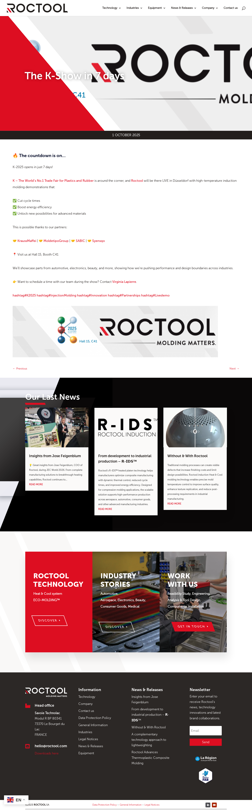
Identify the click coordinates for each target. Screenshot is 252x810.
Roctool (137, 181)
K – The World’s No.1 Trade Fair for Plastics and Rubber (53, 181)
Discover (48, 620)
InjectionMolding (56, 295)
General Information (93, 725)
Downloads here (47, 753)
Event (32, 66)
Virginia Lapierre (124, 282)
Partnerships (124, 295)
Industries (133, 8)
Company (208, 8)
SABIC (80, 241)
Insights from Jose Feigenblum (55, 456)
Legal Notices (88, 739)
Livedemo (155, 295)
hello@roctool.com (51, 746)
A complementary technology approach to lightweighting (149, 739)
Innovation (92, 295)
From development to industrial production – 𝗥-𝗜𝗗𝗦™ (150, 714)
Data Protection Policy (94, 718)
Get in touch (191, 626)
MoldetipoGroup (56, 241)
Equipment (155, 8)
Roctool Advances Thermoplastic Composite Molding (150, 757)
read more (36, 484)
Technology (109, 8)
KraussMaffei (26, 241)
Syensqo (98, 241)
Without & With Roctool (187, 456)
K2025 (24, 295)
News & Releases (182, 8)
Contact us (231, 8)
